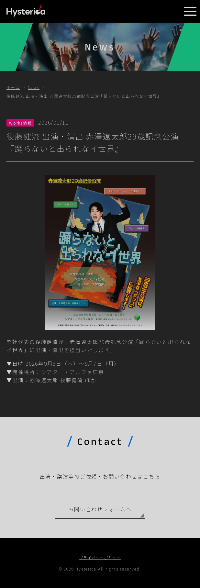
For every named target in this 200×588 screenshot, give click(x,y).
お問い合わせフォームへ (99, 509)
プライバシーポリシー (100, 557)
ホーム (13, 87)
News (33, 87)
